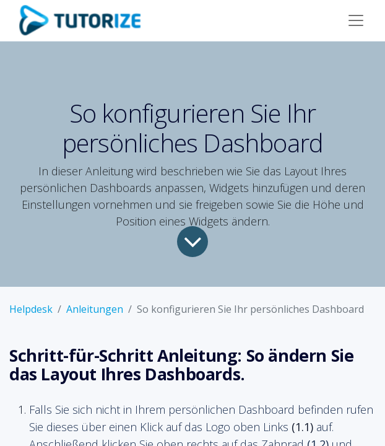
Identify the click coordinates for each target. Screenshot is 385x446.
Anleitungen (94, 309)
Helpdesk (31, 309)
